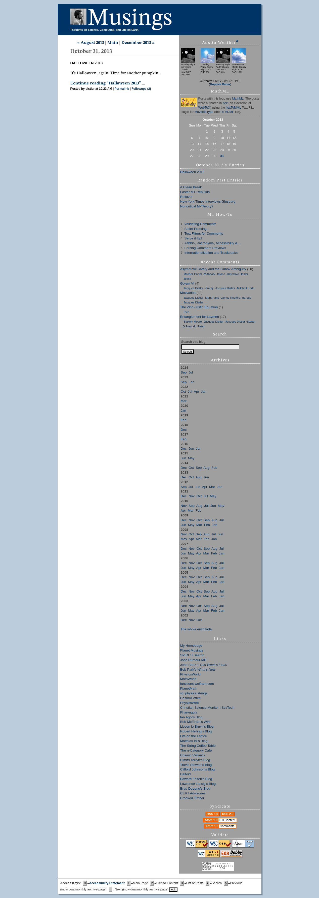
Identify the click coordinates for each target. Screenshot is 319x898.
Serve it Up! (193, 238)
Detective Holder (237, 273)
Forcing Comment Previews (205, 248)
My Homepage (191, 645)
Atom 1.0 (221, 820)
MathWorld (188, 679)
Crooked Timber (192, 798)
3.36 (222, 868)
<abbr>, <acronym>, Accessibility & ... (213, 243)
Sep (184, 372)
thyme (221, 273)
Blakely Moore (193, 321)
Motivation (188, 293)
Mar (184, 401)
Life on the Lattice (193, 736)
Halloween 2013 (192, 172)
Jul (191, 372)
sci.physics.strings (194, 693)
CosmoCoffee (190, 698)
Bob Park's (197, 669)
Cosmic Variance (193, 755)
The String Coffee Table (198, 746)
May (191, 458)
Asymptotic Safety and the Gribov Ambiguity (213, 269)
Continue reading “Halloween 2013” (105, 83)
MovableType (204, 112)
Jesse (187, 278)
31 (222, 156)
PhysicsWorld (190, 674)
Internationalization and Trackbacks (211, 253)
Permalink (122, 88)
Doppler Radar (220, 84)
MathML (238, 98)
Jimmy (209, 288)
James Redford (231, 297)
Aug (206, 468)
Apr (196, 391)
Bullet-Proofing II (197, 229)
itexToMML (233, 107)
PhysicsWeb (189, 703)
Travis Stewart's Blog (196, 765)
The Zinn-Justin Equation (199, 307)
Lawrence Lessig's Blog (198, 784)
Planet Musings (191, 650)
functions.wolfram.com (197, 684)
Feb (191, 382)
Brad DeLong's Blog (195, 788)
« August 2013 (90, 43)
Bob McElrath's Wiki (195, 722)
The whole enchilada (196, 629)
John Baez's (203, 665)
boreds (246, 297)
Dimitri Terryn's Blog (195, 760)
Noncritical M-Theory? (196, 206)
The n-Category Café (196, 750)
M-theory (209, 273)
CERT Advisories (193, 793)
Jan (204, 391)
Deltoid (185, 774)
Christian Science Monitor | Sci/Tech (207, 707)
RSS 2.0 (227, 814)
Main (112, 43)
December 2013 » (138, 43)
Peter (201, 326)
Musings (130, 18)
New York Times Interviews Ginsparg (208, 201)
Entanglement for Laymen (199, 317)
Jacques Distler (193, 288)
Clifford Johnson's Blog (197, 769)
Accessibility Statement (106, 883)
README (227, 112)
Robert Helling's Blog (196, 731)
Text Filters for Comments (204, 233)
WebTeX (204, 107)
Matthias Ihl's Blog (194, 741)
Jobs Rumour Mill (193, 660)
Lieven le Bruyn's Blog (197, 726)
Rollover (186, 197)
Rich (186, 312)
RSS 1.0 (212, 814)
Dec (184, 429)
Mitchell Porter (193, 273)
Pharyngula (188, 712)
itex (225, 103)
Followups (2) (141, 88)
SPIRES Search (192, 655)
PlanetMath (188, 688)
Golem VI (187, 283)
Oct (183, 391)
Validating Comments (200, 224)
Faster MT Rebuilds (195, 192)
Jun (191, 448)
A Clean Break (191, 187)
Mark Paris (212, 297)
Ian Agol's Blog (191, 717)
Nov (192, 496)
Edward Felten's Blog (196, 779)
